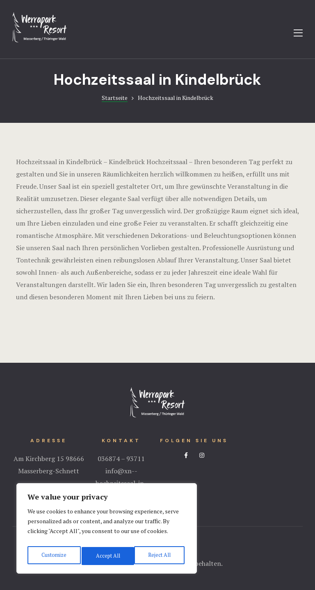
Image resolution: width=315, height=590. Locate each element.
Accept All (160, 556)
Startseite (115, 98)
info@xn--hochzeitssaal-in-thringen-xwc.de (121, 483)
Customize (53, 556)
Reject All (106, 556)
